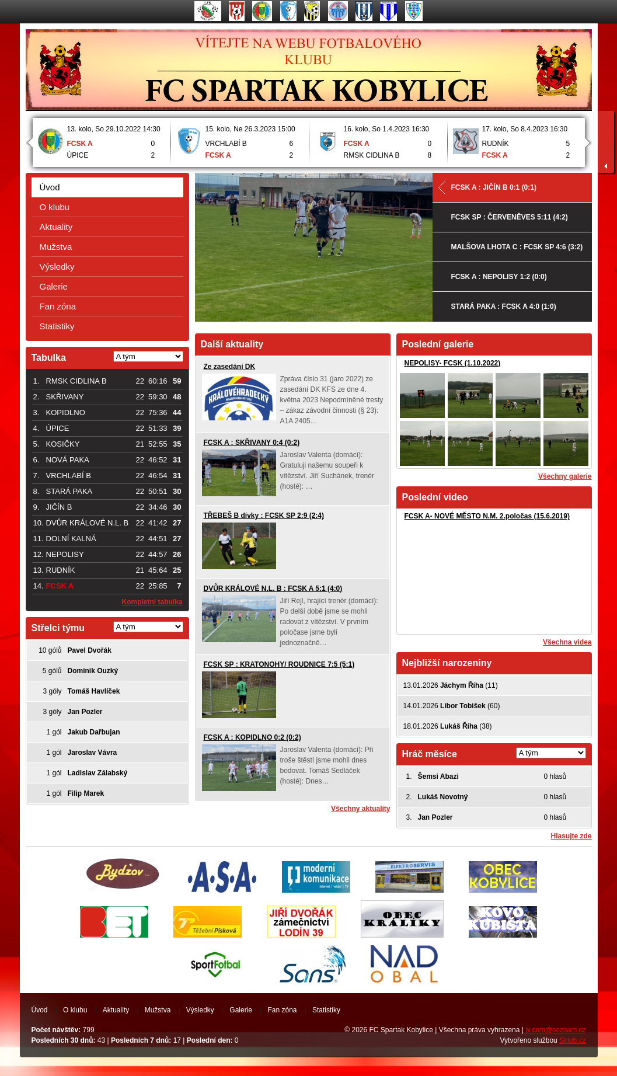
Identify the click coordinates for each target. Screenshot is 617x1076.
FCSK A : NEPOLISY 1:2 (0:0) (499, 277)
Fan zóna (58, 306)
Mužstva (56, 247)
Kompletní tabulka (151, 602)
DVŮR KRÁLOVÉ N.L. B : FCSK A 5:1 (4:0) (273, 588)
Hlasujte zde (570, 836)
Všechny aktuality (360, 809)
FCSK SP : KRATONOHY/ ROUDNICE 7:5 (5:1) (279, 664)
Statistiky (57, 326)
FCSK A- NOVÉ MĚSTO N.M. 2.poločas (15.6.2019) (487, 516)
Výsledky (57, 266)
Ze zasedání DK (230, 367)
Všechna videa (567, 642)
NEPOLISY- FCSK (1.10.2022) (453, 363)
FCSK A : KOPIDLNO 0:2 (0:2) (252, 737)
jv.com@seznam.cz (555, 1030)
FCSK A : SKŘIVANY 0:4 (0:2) (252, 442)
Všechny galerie (564, 476)
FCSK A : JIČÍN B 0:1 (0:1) (493, 187)
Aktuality (56, 227)
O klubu (55, 207)
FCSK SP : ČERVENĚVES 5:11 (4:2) (509, 217)
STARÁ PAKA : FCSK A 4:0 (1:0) (503, 306)
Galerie (54, 286)
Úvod (50, 187)
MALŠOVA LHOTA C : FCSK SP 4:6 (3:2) (517, 247)
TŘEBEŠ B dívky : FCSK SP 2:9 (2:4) (264, 515)
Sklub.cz (572, 1040)
